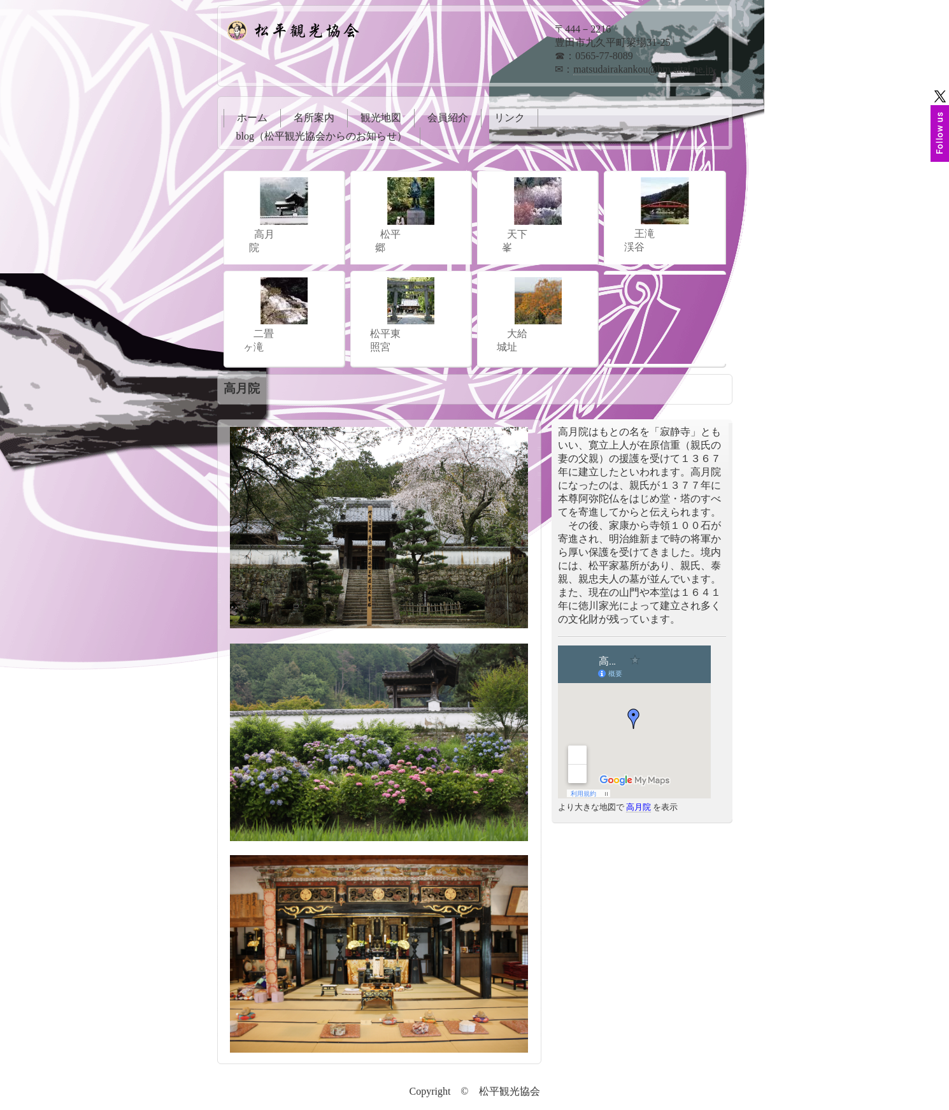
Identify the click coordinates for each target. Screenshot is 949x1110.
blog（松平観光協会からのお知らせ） (321, 136)
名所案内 (314, 117)
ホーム (252, 117)
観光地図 (380, 117)
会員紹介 (447, 117)
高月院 (638, 807)
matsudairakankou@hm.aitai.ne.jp (643, 69)
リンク (509, 117)
